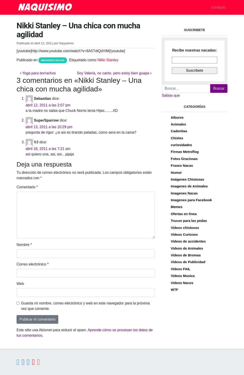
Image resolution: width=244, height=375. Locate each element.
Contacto (218, 7)
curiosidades (181, 145)
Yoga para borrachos (38, 73)
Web (20, 284)
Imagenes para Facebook (191, 200)
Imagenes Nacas (52, 60)
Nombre (24, 245)
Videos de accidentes (188, 241)
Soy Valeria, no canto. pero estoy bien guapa (114, 73)
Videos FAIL (180, 269)
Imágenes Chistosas (187, 179)
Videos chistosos (185, 228)
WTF (174, 290)
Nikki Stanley (107, 60)
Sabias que (171, 95)
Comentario (27, 187)
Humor (176, 172)
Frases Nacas (182, 165)
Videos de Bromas (186, 255)
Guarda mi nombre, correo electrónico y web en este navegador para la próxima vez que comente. (85, 306)
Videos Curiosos (184, 234)
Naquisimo (66, 43)
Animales (178, 124)
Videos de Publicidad (188, 262)
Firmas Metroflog (185, 152)
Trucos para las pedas (189, 221)
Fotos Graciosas (184, 159)
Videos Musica (183, 276)
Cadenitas (179, 131)
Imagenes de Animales (189, 186)
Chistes (177, 138)
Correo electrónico (33, 264)
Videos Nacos (182, 283)
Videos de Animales (187, 248)
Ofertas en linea (184, 214)
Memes (177, 207)
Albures (177, 117)
